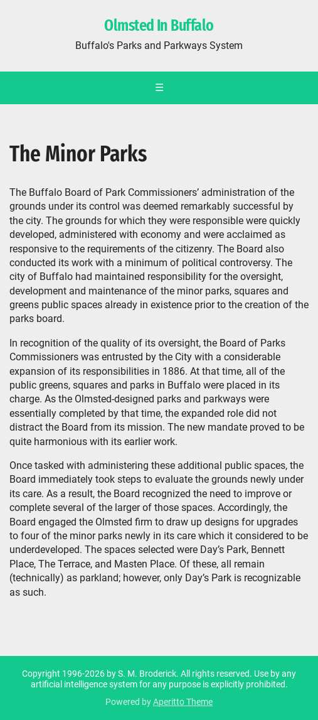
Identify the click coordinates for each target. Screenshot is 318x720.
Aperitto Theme (183, 702)
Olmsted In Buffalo (159, 26)
